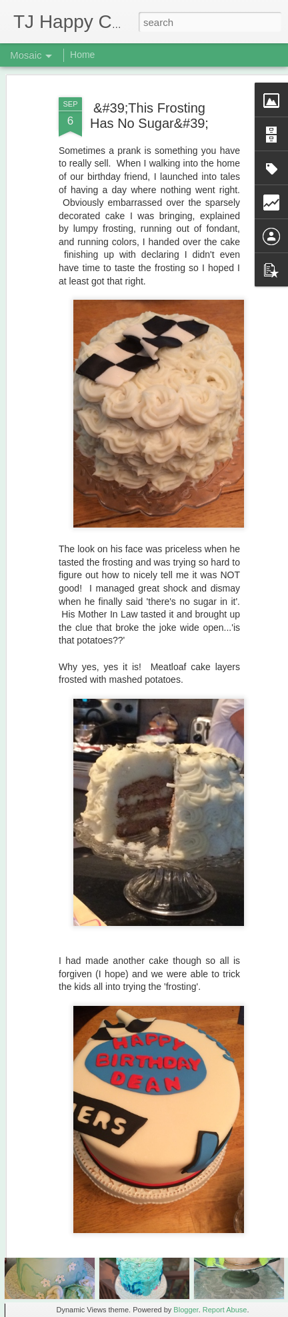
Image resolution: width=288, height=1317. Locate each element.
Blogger (185, 1310)
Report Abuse (225, 1310)
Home (82, 54)
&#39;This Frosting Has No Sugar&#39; (149, 86)
